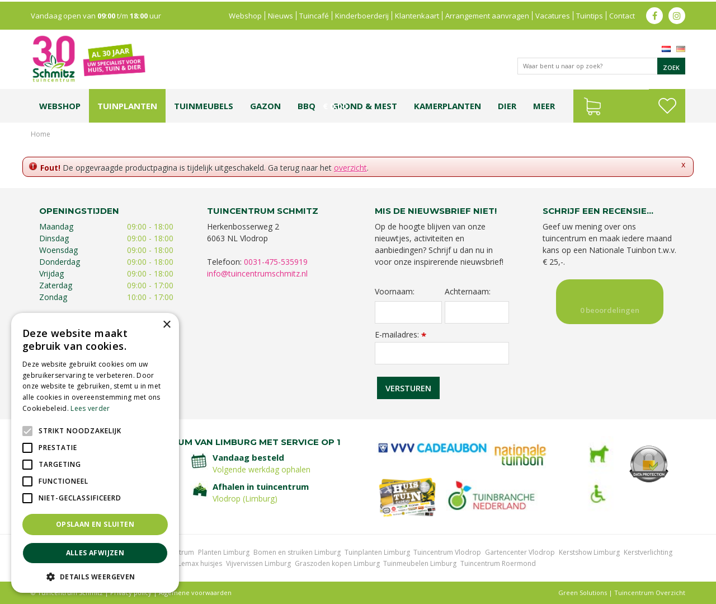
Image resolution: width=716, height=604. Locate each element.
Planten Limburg (223, 552)
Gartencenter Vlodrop (520, 552)
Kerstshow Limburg (589, 552)
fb (654, 14)
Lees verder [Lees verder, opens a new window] (90, 408)
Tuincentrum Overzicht (649, 592)
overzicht (350, 167)
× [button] (166, 325)
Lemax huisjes (200, 563)
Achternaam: (468, 292)
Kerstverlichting (648, 552)
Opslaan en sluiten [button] (95, 524)
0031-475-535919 (276, 261)
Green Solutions (582, 592)
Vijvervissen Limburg (258, 563)
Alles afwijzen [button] (95, 553)
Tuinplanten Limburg (377, 552)
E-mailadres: (400, 334)
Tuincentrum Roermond (498, 563)
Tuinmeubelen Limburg (419, 563)
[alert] (95, 453)
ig (676, 14)
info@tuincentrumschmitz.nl (257, 273)
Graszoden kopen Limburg (337, 563)
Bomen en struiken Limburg (297, 552)
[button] (95, 576)
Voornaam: (394, 292)
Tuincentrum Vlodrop (447, 552)
